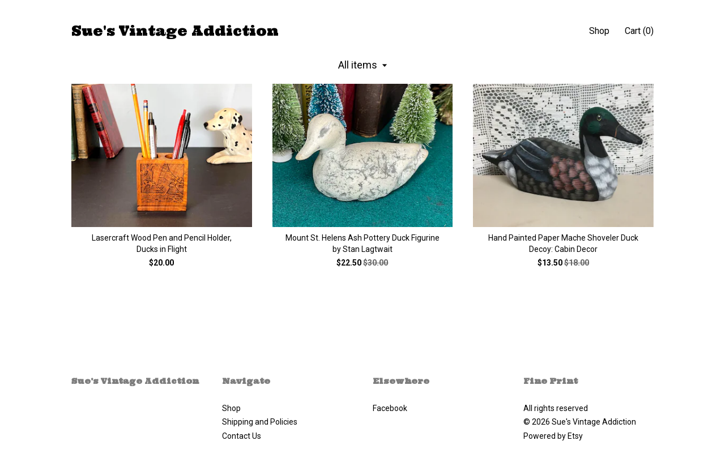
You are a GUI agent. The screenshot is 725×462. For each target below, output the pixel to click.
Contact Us (241, 435)
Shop (599, 30)
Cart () (639, 30)
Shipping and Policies (259, 421)
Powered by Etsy (553, 435)
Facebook (390, 408)
